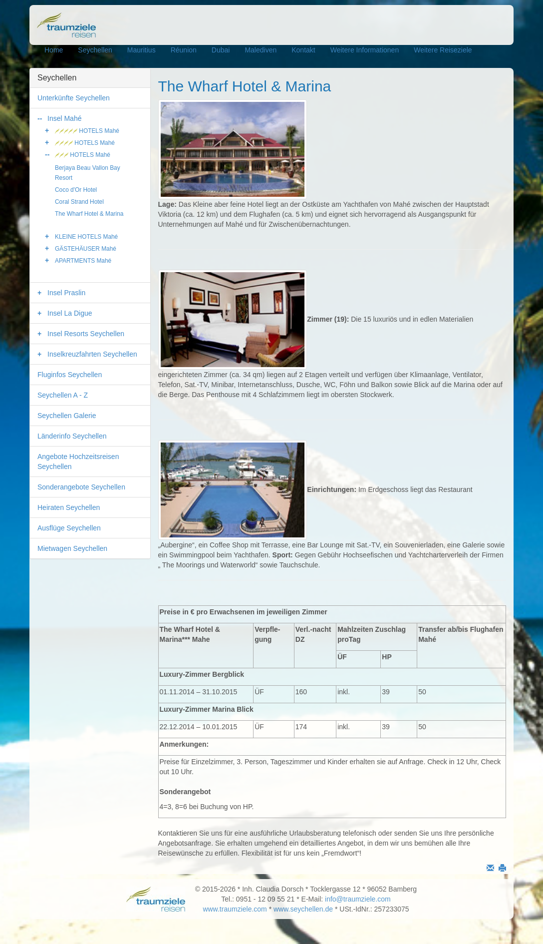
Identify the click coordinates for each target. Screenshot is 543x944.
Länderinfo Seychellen (72, 436)
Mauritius (141, 50)
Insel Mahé (64, 118)
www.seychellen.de (303, 909)
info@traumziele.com (358, 899)
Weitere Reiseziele (443, 50)
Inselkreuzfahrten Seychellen (92, 354)
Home (53, 50)
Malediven (260, 50)
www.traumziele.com (235, 909)
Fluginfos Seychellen (69, 375)
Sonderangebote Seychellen (81, 487)
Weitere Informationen (364, 50)
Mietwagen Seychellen (72, 548)
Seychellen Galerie (66, 416)
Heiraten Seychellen (68, 507)
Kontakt (303, 50)
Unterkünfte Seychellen (73, 98)
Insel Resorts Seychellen (85, 334)
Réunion (184, 50)
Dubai (221, 50)
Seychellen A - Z (62, 395)
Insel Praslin (66, 293)
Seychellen (95, 50)
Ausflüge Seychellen (69, 528)
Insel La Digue (69, 313)
